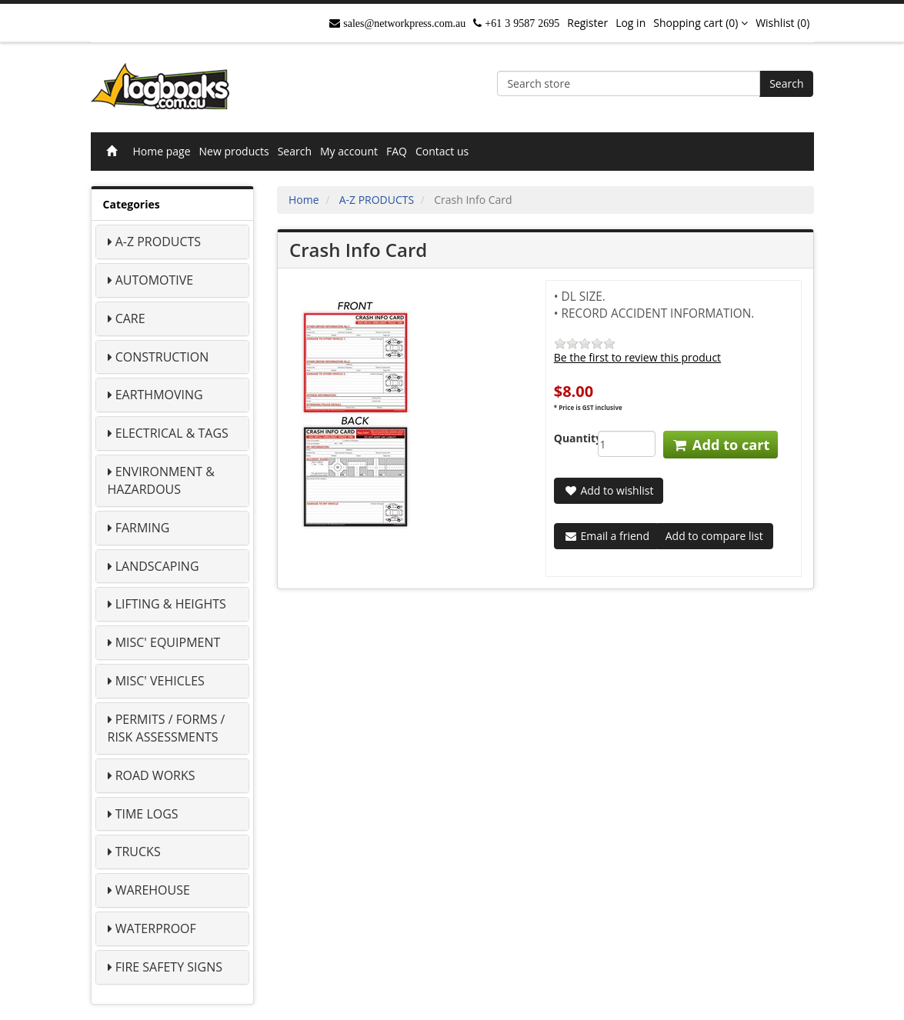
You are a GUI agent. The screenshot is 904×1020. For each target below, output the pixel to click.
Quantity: (564, 438)
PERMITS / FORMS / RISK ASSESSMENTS (166, 728)
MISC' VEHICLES (160, 680)
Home (304, 199)
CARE (130, 318)
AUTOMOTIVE (154, 280)
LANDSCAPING (157, 566)
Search (786, 83)
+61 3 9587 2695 (520, 23)
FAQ (396, 151)
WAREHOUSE (152, 890)
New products (234, 151)
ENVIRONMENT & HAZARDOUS (161, 480)
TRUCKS (138, 851)
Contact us (442, 151)
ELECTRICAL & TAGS (172, 433)
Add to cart (720, 444)
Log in (630, 22)
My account (349, 151)
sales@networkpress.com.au (402, 23)
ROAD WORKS (155, 775)
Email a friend (606, 535)
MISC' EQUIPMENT (168, 642)
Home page (162, 151)
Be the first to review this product (637, 357)
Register (587, 22)
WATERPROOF (155, 928)
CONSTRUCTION (162, 356)
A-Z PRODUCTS (158, 241)
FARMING (142, 527)
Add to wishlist (609, 490)
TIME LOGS (146, 813)
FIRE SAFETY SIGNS (168, 966)
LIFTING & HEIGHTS (170, 603)
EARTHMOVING (159, 394)
